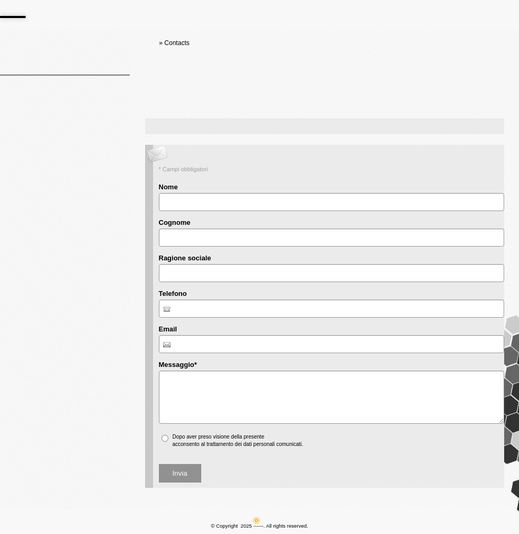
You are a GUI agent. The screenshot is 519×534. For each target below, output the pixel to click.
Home (148, 43)
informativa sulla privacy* (295, 437)
